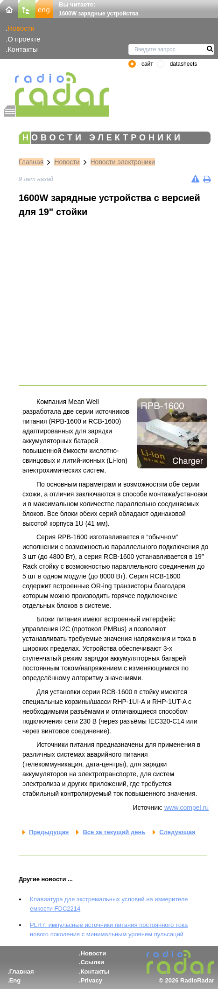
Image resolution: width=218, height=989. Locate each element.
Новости (21, 28)
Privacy (91, 980)
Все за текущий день (114, 832)
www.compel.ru (186, 807)
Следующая (177, 832)
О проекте (23, 39)
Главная (31, 162)
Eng (15, 980)
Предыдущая (49, 832)
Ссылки (92, 962)
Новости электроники (123, 162)
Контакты (22, 49)
